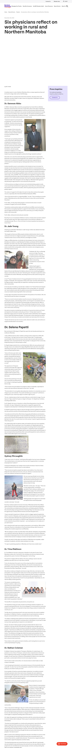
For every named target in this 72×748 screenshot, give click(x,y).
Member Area (57, 1)
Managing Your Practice (26, 743)
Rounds (18, 12)
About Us (39, 746)
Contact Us (48, 1)
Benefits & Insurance (26, 746)
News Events (11, 12)
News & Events (40, 743)
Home (5, 12)
